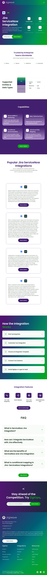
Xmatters (19, 551)
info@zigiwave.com (7, 526)
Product (4, 549)
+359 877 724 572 (6, 528)
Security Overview (6, 554)
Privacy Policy (10, 572)
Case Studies (35, 554)
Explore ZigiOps (23, 146)
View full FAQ (23, 475)
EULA (23, 572)
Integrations (5, 557)
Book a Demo (23, 205)
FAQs (33, 559)
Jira (18, 557)
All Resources (35, 549)
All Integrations (20, 549)
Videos (33, 557)
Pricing (3, 551)
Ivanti (18, 554)
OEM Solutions (5, 559)
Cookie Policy (16, 572)
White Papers (35, 564)
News (33, 562)
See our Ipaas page (23, 408)
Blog (33, 551)
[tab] (21, 81)
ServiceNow (20, 559)
